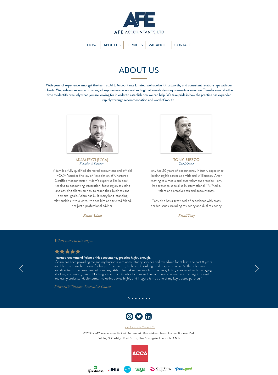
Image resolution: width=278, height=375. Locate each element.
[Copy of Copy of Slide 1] (135, 298)
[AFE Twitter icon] (139, 316)
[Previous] (21, 269)
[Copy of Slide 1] (132, 298)
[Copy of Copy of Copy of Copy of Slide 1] (142, 298)
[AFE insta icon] (129, 316)
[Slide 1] (129, 298)
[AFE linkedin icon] (148, 316)
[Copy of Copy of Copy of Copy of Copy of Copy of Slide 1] (149, 298)
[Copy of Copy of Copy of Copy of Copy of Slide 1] (146, 298)
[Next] (257, 269)
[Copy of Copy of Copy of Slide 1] (139, 298)
